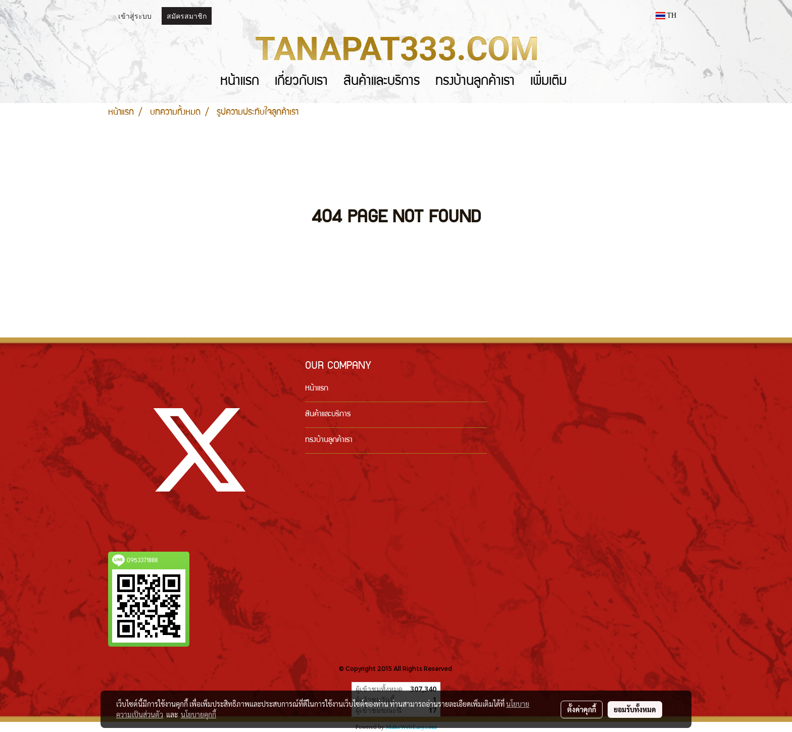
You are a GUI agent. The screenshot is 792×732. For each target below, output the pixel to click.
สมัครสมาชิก (187, 15)
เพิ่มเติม (548, 82)
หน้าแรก (239, 82)
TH (666, 15)
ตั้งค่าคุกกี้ (581, 709)
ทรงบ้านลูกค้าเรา (475, 82)
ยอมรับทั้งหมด (635, 709)
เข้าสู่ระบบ (135, 15)
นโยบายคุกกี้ (198, 714)
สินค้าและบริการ (381, 82)
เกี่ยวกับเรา (301, 82)
